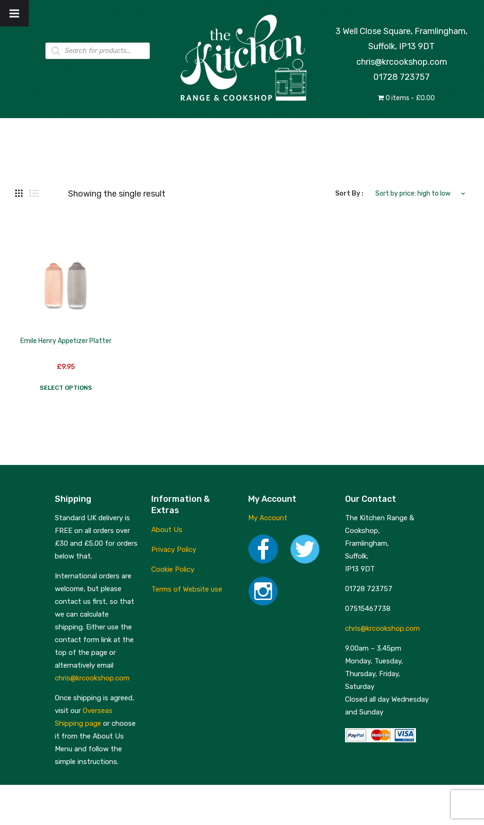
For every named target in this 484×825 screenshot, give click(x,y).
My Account (267, 518)
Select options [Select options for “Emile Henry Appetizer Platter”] (66, 387)
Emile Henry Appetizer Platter (66, 341)
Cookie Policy (172, 569)
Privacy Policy (173, 549)
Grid (19, 194)
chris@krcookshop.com (401, 62)
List (34, 194)
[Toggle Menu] (14, 13)
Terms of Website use (186, 589)
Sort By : (349, 193)
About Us (166, 529)
